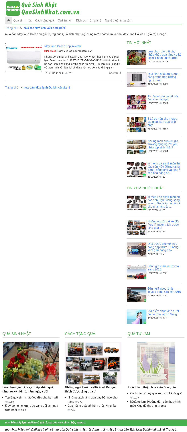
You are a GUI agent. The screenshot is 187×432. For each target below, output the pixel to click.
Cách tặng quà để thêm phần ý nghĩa (92, 405)
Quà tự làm (65, 20)
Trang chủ (12, 28)
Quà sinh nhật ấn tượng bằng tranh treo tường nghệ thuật (162, 77)
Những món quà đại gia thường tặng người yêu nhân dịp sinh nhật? (162, 144)
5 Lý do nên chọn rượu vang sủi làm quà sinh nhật (162, 122)
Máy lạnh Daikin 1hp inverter (62, 46)
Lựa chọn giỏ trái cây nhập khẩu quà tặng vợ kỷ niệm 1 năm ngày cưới (164, 54)
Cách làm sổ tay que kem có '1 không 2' (156, 393)
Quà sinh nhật (22, 20)
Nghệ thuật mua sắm (118, 20)
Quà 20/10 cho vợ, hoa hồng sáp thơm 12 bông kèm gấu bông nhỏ (162, 247)
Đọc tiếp (115, 73)
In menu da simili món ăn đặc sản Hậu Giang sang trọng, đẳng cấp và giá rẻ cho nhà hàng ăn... (163, 168)
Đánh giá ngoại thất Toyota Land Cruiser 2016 (164, 290)
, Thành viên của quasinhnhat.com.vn (68, 51)
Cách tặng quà (44, 20)
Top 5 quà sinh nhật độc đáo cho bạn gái (163, 98)
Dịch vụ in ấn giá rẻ (88, 20)
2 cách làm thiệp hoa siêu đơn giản (151, 387)
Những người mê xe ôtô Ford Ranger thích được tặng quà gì (163, 224)
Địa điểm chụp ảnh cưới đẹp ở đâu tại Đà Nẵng (163, 312)
